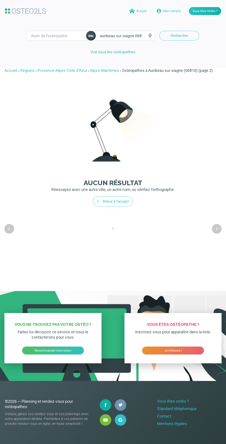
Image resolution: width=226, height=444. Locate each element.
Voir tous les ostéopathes (113, 52)
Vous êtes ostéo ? (173, 401)
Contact (164, 416)
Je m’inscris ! (173, 350)
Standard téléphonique (177, 408)
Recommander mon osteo (53, 350)
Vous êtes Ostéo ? (205, 11)
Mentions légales (172, 423)
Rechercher (179, 36)
